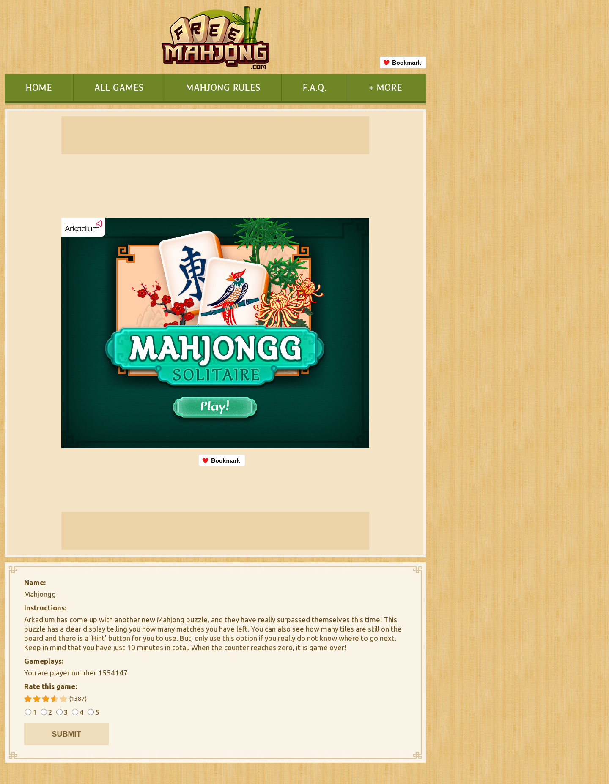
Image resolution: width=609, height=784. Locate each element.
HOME (38, 87)
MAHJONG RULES (223, 87)
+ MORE (385, 87)
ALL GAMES (118, 87)
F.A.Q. (314, 87)
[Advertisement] (482, 344)
